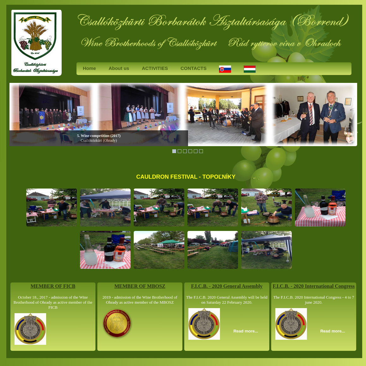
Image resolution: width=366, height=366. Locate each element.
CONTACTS (193, 68)
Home (89, 68)
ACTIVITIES (155, 68)
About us (119, 68)
